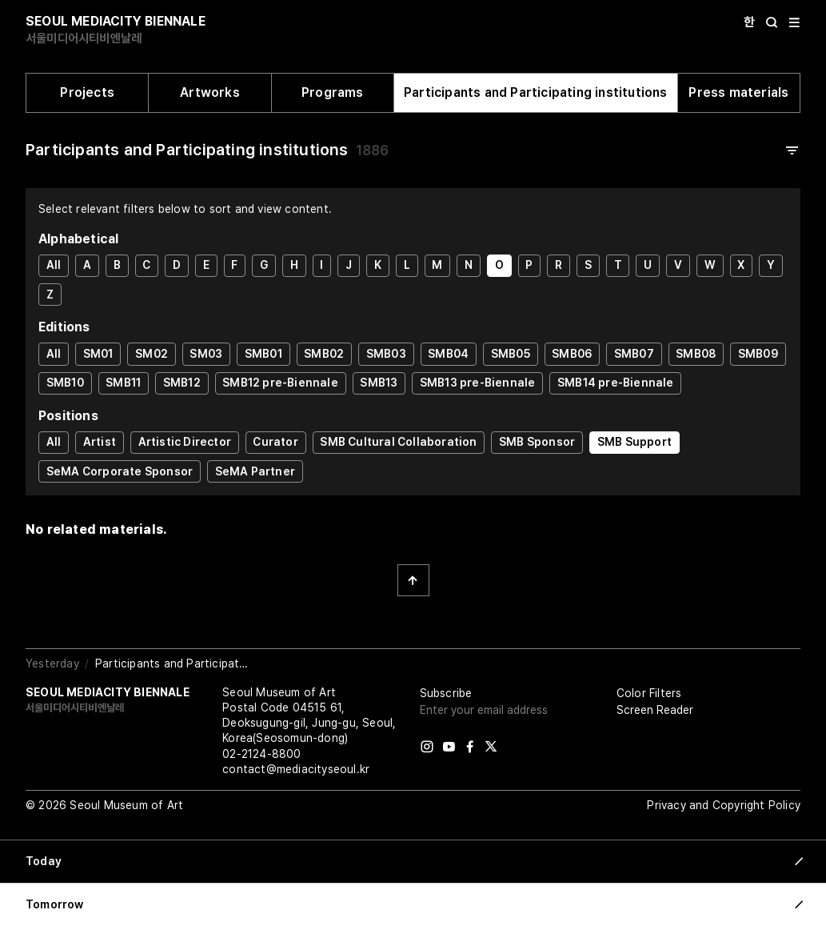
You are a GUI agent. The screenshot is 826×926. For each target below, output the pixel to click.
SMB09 (758, 353)
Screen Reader (655, 710)
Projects (87, 92)
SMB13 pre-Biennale (478, 382)
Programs (332, 92)
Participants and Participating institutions (536, 92)
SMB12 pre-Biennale (280, 382)
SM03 (206, 353)
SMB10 (65, 382)
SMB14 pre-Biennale (615, 382)
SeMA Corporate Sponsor (119, 471)
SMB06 (572, 353)
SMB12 (182, 382)
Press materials (738, 92)
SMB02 (324, 353)
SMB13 (378, 382)
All (54, 265)
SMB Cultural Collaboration (398, 441)
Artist (99, 441)
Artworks (210, 92)
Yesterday (52, 663)
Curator (275, 441)
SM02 (151, 353)
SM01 (98, 353)
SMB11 (123, 382)
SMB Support (634, 441)
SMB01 (263, 353)
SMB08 (696, 353)
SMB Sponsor (537, 441)
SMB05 (510, 353)
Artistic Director (184, 441)
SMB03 (386, 353)
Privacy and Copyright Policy (723, 805)
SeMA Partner (255, 471)
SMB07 (634, 353)
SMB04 (448, 353)
